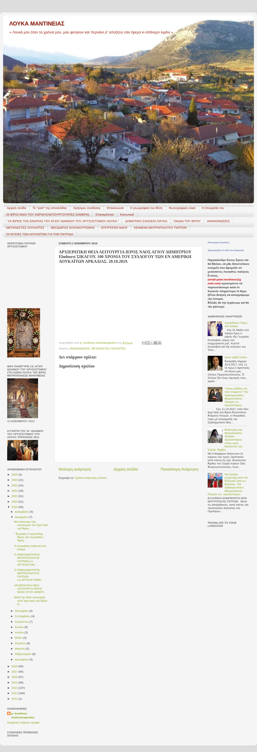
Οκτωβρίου (22, 610)
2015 (15, 682)
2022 (15, 490)
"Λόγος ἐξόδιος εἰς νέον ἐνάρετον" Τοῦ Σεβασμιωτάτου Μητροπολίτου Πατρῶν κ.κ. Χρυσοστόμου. (236, 397)
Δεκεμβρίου (22, 511)
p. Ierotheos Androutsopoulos (22, 715)
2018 (15, 666)
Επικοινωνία (115, 208)
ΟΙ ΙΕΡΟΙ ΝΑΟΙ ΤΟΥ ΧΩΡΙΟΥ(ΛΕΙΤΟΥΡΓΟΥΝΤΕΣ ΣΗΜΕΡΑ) (47, 214)
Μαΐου (19, 637)
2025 (15, 474)
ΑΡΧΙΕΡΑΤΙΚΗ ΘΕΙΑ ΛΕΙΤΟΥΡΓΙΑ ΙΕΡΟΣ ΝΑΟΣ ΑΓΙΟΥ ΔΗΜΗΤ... (30, 589)
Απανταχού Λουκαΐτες (218, 242)
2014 (15, 687)
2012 (15, 698)
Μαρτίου (20, 648)
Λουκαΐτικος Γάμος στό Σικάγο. (236, 324)
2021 (15, 496)
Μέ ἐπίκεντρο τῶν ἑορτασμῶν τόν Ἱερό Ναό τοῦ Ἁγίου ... (31, 525)
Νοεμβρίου (22, 517)
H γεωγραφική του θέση (146, 208)
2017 (15, 671)
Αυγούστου (22, 621)
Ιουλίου (19, 627)
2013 (15, 693)
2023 (15, 485)
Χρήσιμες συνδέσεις (87, 208)
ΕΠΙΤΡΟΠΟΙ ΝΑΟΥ (114, 227)
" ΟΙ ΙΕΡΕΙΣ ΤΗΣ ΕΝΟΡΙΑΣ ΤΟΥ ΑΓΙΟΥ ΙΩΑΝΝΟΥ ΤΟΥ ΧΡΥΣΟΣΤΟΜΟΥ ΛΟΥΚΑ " (62, 221)
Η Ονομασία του (213, 208)
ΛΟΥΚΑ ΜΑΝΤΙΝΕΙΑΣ (36, 24)
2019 (15, 507)
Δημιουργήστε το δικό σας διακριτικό (226, 250)
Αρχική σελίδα (16, 208)
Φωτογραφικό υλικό (182, 208)
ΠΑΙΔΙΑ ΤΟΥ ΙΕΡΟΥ (187, 221)
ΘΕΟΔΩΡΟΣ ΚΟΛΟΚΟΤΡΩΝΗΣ (73, 227)
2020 (15, 501)
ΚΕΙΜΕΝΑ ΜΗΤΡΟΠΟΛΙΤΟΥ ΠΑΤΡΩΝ (160, 227)
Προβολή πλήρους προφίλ (23, 722)
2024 (15, 479)
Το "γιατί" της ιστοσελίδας (49, 208)
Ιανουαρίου (22, 659)
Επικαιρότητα (105, 214)
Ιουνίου (19, 632)
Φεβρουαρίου (23, 654)
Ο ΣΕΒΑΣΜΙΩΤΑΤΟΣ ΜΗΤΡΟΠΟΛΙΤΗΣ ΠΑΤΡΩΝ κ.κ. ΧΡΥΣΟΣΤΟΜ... (27, 559)
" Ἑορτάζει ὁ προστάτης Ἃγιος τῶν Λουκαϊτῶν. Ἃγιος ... (29, 537)
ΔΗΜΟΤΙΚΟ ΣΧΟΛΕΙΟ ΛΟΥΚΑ (146, 221)
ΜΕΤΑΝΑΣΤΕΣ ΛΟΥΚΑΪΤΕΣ (25, 227)
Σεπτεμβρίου (23, 616)
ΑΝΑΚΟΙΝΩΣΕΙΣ (218, 221)
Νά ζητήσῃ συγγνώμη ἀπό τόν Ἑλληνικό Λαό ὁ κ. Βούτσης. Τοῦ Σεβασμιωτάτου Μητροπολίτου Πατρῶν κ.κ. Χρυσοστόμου (228, 484)
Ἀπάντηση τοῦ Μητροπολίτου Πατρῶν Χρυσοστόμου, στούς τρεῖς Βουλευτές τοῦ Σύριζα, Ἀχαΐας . (225, 439)
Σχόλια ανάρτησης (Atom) (91, 477)
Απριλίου (21, 643)
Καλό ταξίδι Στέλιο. (236, 357)
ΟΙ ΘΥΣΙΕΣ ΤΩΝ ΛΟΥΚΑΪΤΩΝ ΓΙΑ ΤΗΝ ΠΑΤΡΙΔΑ (39, 234)
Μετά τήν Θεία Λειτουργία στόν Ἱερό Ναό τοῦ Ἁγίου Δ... (30, 600)
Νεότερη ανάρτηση (75, 469)
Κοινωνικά (127, 214)
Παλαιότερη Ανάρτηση (179, 469)
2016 (15, 677)
